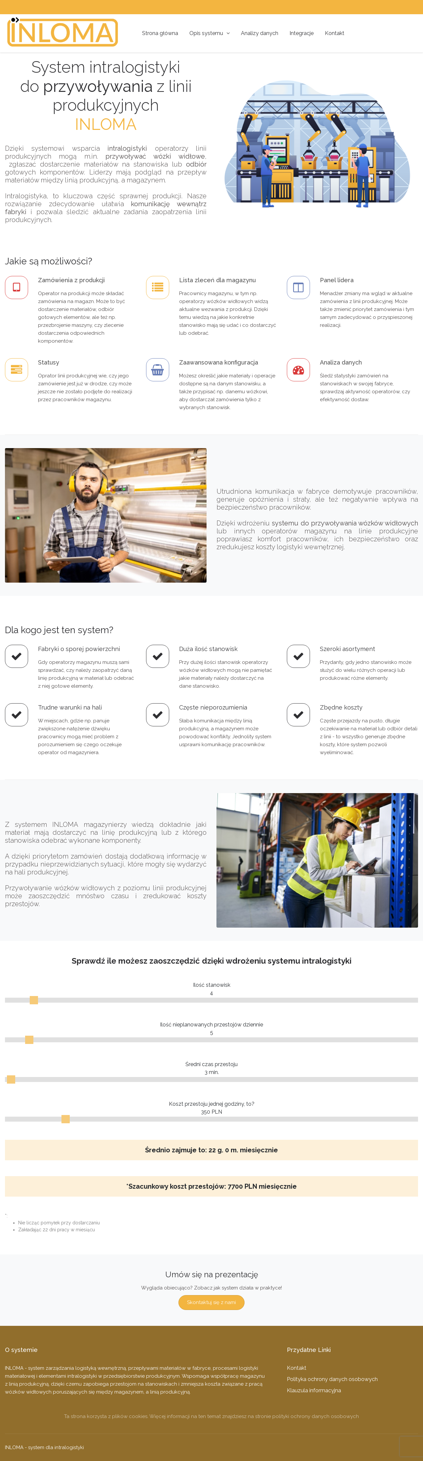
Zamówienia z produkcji (71, 280)
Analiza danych (341, 362)
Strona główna (160, 33)
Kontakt (334, 33)
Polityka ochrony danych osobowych (332, 1379)
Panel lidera (337, 280)
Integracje (301, 33)
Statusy (48, 362)
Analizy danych (259, 33)
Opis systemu (209, 33)
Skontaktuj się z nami (211, 1302)
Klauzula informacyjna (314, 1390)
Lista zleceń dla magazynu (217, 280)
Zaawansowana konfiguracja (218, 362)
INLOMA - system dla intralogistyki (44, 1447)
